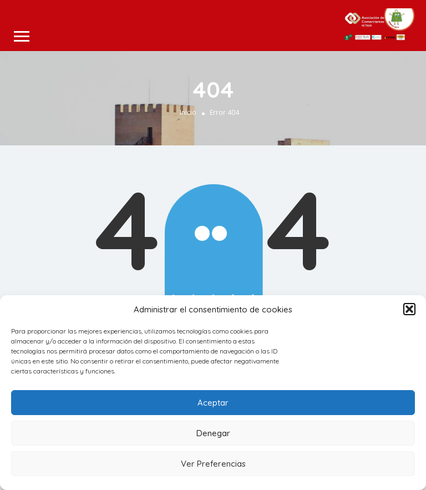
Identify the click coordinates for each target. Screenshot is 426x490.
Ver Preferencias (213, 463)
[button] (409, 309)
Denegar (213, 433)
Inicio (188, 112)
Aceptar (213, 402)
